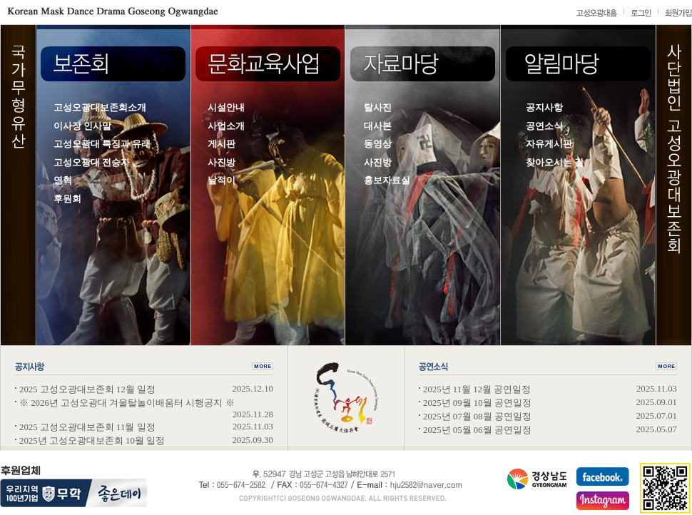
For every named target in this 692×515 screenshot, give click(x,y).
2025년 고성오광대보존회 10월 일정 (92, 441)
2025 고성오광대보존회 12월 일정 (87, 389)
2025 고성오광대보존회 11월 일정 (87, 427)
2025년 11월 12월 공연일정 (477, 389)
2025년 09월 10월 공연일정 (477, 403)
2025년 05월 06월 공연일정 (477, 430)
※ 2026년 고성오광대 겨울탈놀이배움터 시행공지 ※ (127, 403)
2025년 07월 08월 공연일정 (477, 417)
